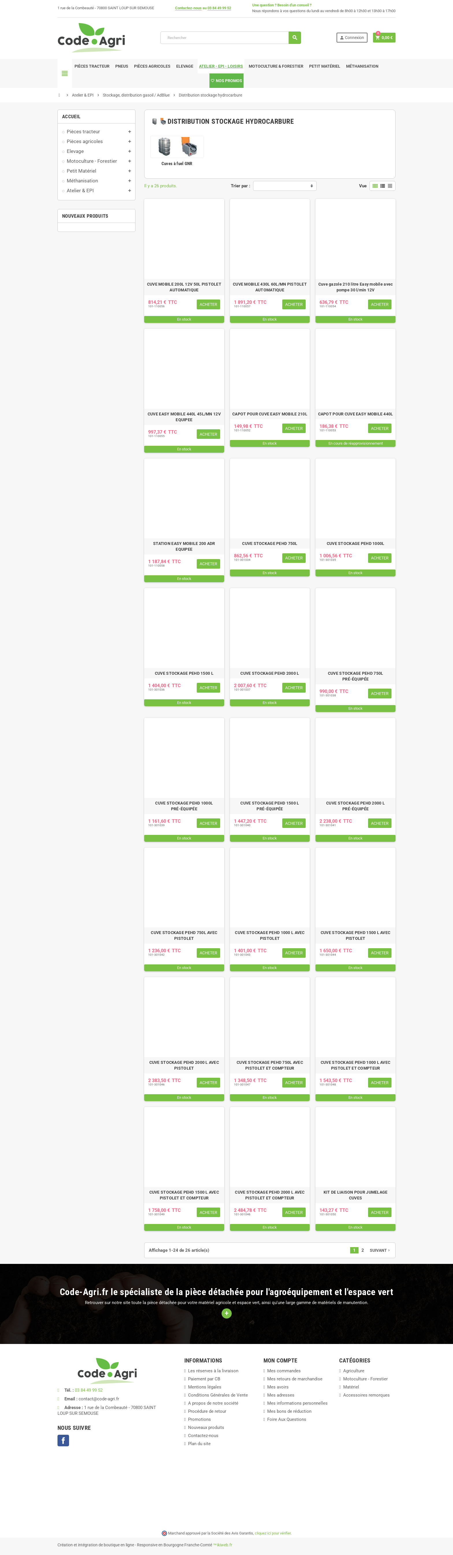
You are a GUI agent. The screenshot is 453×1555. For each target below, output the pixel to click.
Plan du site (199, 1443)
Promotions (199, 1419)
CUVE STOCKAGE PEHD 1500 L (184, 673)
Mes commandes (284, 1370)
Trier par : (240, 185)
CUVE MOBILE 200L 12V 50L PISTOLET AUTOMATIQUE (184, 287)
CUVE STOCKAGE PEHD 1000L (356, 543)
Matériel (351, 1387)
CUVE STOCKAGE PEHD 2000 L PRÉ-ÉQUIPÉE (355, 806)
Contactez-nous (188, 8)
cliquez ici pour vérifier (273, 1533)
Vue (363, 185)
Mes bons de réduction (289, 1411)
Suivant (380, 1250)
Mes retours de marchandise (294, 1379)
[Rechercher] (230, 38)
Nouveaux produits (206, 1427)
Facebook (63, 1440)
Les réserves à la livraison (213, 1370)
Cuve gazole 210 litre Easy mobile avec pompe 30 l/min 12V (355, 287)
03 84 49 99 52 (219, 8)
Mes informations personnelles (297, 1403)
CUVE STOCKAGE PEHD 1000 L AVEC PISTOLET (270, 935)
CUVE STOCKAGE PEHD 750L (269, 543)
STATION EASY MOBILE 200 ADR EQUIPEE (184, 546)
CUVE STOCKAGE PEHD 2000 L (269, 673)
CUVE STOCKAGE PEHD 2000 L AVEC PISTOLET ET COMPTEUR (270, 1195)
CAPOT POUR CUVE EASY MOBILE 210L (269, 414)
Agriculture (353, 1370)
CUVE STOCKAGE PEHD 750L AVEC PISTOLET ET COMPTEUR (270, 1065)
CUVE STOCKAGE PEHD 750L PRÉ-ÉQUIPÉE (355, 676)
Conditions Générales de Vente (218, 1395)
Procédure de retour (207, 1411)
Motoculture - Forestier (365, 1379)
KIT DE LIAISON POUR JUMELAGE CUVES (356, 1195)
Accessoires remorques (366, 1395)
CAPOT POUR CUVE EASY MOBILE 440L (355, 414)
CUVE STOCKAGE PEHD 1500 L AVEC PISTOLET (355, 935)
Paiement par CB (204, 1379)
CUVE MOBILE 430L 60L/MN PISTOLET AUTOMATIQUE (270, 287)
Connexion (351, 37)
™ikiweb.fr (222, 1545)
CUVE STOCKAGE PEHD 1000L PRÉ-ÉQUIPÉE (184, 806)
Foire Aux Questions (286, 1419)
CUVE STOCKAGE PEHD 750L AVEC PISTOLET (184, 935)
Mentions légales (204, 1387)
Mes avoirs (278, 1387)
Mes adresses (280, 1395)
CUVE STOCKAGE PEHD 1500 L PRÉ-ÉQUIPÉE (269, 806)
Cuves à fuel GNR (176, 163)
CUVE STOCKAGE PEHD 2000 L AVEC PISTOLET (184, 1065)
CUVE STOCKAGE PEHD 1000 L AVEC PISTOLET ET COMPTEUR (355, 1065)
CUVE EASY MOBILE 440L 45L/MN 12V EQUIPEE (184, 417)
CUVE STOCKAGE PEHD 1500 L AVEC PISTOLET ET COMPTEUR (184, 1195)
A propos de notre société (213, 1403)
